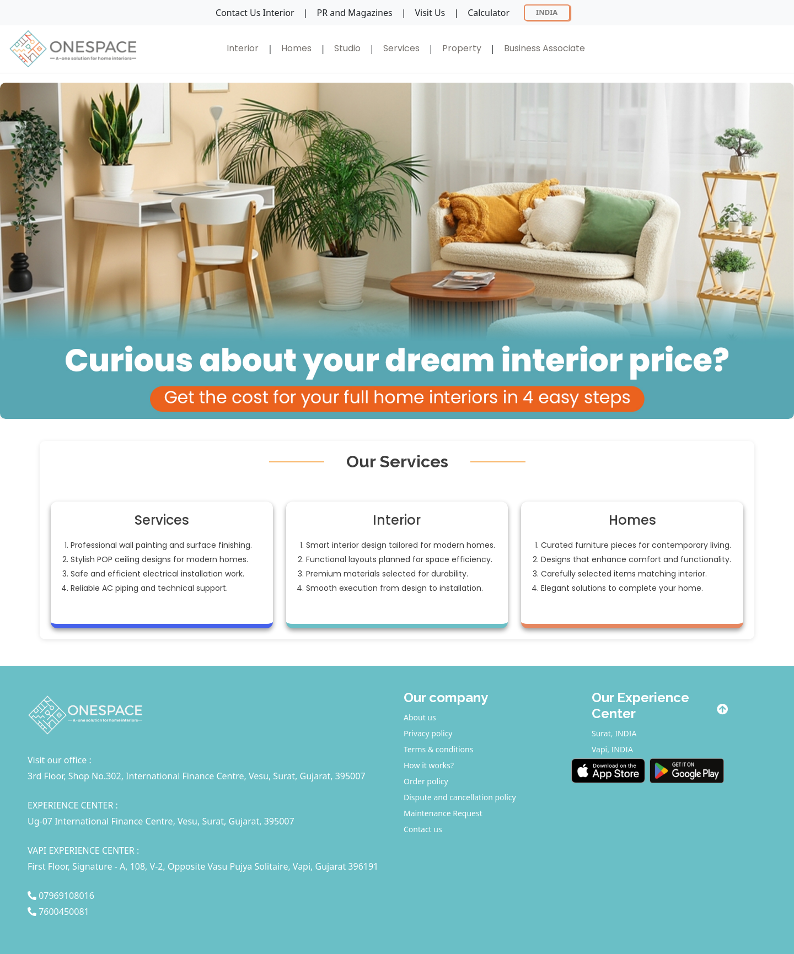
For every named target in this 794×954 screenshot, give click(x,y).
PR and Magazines (354, 13)
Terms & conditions (438, 749)
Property (461, 48)
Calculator (488, 13)
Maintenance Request (443, 813)
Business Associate (544, 48)
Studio (347, 48)
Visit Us (430, 13)
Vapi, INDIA (612, 749)
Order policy (426, 781)
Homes (296, 48)
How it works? (429, 765)
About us (420, 717)
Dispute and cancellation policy (460, 797)
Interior (243, 48)
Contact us (423, 829)
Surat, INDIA (614, 733)
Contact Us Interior (255, 13)
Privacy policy (428, 733)
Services (401, 48)
